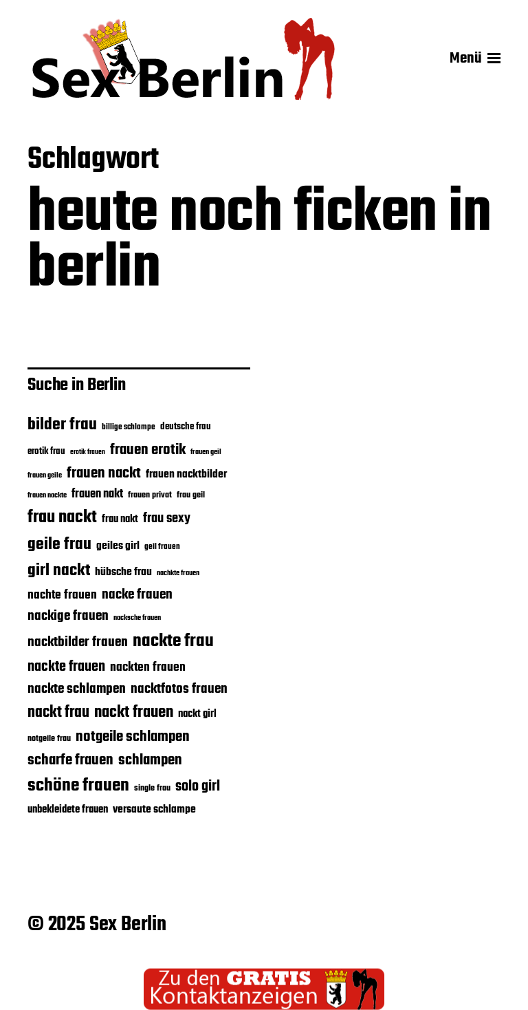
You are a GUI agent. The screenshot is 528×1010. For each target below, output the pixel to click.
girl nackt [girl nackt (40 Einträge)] (59, 571)
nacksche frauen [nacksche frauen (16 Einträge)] (137, 618)
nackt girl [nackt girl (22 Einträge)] (197, 714)
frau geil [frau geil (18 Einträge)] (191, 495)
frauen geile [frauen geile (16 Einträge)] (45, 476)
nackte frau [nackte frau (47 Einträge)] (173, 641)
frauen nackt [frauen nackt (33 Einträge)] (104, 473)
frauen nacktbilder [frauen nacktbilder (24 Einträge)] (186, 474)
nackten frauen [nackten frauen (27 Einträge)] (148, 667)
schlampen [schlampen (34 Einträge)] (150, 760)
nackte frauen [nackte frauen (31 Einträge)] (66, 667)
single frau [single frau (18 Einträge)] (152, 788)
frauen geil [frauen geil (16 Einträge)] (205, 452)
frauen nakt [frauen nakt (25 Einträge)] (97, 494)
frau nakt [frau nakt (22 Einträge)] (120, 519)
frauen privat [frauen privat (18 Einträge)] (150, 495)
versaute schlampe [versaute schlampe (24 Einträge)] (154, 809)
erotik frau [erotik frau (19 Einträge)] (46, 451)
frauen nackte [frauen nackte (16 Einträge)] (47, 496)
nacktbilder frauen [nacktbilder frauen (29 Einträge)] (78, 642)
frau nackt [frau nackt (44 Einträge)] (62, 517)
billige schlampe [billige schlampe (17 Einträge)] (128, 427)
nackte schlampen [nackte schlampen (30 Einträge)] (77, 689)
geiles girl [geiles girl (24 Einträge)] (118, 546)
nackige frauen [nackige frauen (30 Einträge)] (68, 616)
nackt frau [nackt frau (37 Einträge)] (58, 712)
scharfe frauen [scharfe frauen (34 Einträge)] (70, 760)
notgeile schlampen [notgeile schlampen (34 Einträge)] (133, 737)
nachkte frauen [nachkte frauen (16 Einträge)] (178, 573)
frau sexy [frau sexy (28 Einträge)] (166, 518)
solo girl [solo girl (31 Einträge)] (197, 786)
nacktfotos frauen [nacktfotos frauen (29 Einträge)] (179, 689)
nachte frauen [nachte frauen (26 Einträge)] (62, 595)
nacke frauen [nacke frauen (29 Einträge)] (137, 594)
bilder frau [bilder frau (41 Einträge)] (62, 424)
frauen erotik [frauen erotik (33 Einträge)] (148, 450)
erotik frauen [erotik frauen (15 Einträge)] (87, 452)
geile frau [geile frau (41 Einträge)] (59, 544)
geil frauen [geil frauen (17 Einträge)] (162, 547)
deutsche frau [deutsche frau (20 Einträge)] (185, 426)
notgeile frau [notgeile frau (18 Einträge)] (49, 739)
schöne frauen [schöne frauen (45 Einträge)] (78, 786)
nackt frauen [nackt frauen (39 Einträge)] (133, 712)
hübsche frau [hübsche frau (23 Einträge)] (123, 572)
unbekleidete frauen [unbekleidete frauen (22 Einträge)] (68, 810)
